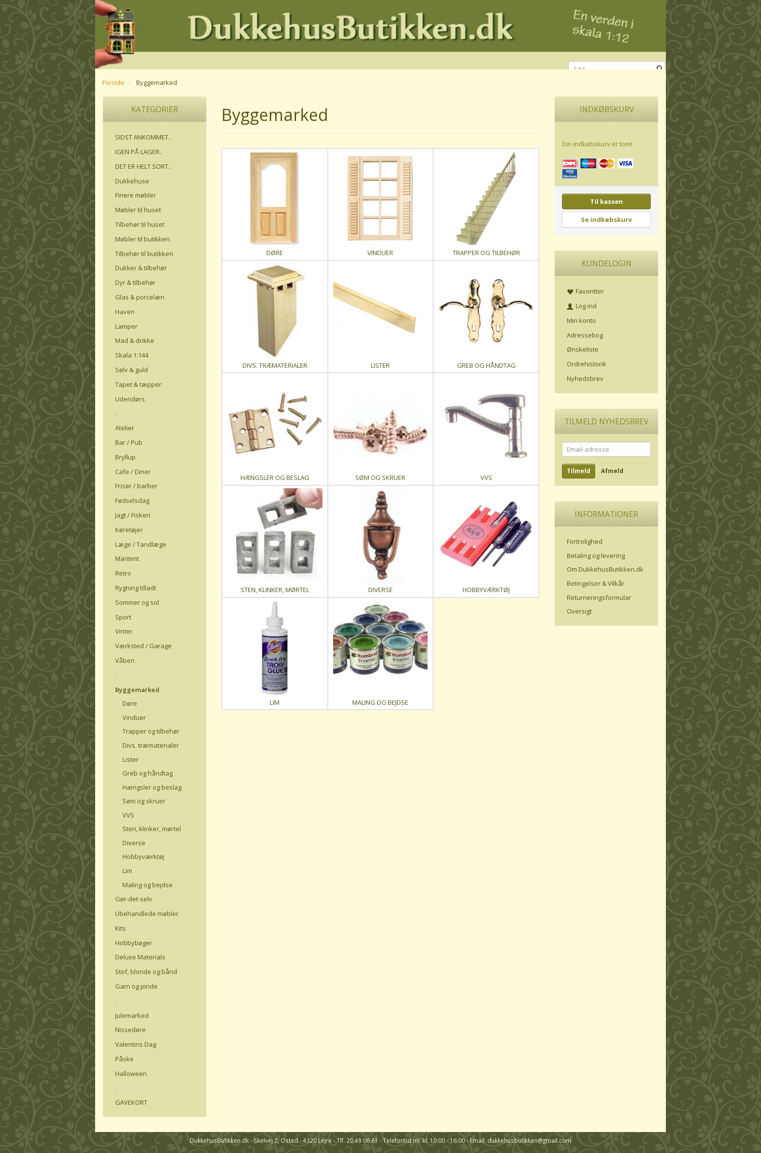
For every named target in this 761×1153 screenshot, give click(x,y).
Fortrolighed (584, 541)
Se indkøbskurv (606, 219)
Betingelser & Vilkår (595, 583)
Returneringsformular (599, 597)
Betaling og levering (596, 555)
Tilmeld (578, 471)
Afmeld (612, 471)
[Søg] (660, 69)
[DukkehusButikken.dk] (380, 32)
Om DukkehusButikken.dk (605, 569)
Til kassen (606, 201)
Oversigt (579, 611)
